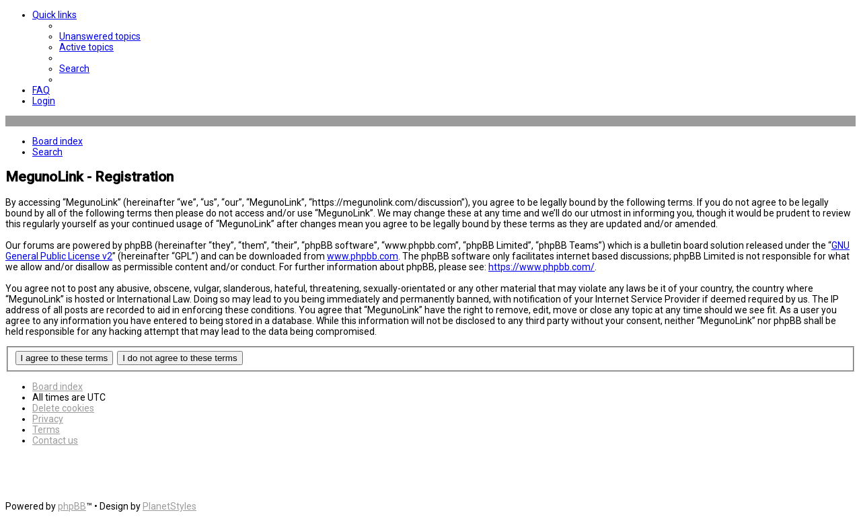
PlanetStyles (169, 506)
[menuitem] (100, 36)
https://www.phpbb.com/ (541, 267)
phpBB (72, 506)
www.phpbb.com (362, 256)
